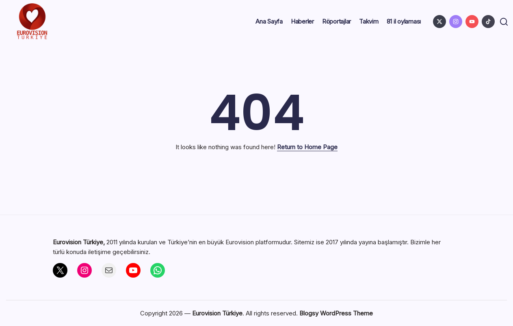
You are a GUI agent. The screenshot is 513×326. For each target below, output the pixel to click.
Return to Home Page (307, 147)
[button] (502, 21)
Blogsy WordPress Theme (336, 313)
